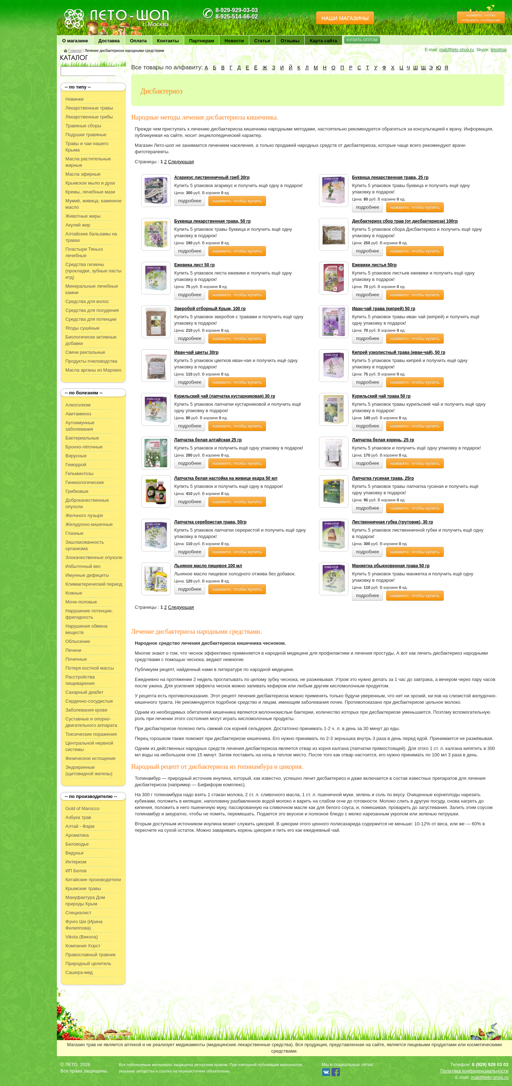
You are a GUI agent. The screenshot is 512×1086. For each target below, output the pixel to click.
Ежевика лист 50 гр (194, 264)
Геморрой (75, 464)
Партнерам (201, 40)
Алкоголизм (77, 405)
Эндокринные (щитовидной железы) (88, 770)
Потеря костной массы (89, 668)
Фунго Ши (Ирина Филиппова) (83, 925)
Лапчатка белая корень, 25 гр (383, 439)
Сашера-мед (79, 972)
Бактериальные (82, 438)
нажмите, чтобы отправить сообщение (481, 17)
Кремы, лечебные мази (90, 192)
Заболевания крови (86, 710)
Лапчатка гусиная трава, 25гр (383, 478)
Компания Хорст (83, 945)
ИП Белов (76, 870)
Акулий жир (77, 225)
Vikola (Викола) (81, 936)
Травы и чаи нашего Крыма (86, 147)
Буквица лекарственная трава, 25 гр (390, 177)
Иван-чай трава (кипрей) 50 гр (383, 308)
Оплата (138, 40)
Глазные (74, 533)
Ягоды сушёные (82, 328)
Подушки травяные (85, 134)
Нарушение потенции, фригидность (89, 614)
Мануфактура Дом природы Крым (85, 900)
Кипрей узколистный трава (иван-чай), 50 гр (398, 352)
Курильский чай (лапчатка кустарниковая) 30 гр (224, 396)
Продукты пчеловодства (91, 361)
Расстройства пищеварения (80, 680)
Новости (234, 40)
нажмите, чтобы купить (237, 200)
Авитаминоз (78, 413)
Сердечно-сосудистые (89, 701)
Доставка (109, 40)
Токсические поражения (91, 734)
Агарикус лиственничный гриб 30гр (212, 177)
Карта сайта (323, 40)
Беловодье (77, 844)
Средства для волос (87, 301)
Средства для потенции (90, 319)
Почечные (76, 659)
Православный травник (90, 954)
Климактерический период (93, 584)
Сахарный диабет (84, 692)
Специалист (78, 912)
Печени (73, 650)
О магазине (75, 40)
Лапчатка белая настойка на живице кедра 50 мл (225, 478)
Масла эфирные (83, 174)
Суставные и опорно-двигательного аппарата (91, 722)
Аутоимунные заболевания (80, 426)
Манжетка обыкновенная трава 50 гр (391, 565)
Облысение (77, 641)
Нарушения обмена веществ (86, 629)
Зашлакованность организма (84, 545)
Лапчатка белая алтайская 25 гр (208, 439)
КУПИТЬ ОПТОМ (362, 40)
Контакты (168, 40)
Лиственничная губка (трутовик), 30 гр (392, 522)
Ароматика (77, 835)
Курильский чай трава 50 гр (381, 396)
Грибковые (77, 491)
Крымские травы (83, 888)
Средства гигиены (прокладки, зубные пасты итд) (93, 271)
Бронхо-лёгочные (84, 446)
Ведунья (74, 853)
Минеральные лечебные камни (91, 289)
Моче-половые (81, 602)
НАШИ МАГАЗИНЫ (345, 18)
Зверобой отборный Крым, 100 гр (210, 308)
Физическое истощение (90, 758)
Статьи (262, 40)
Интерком (75, 861)
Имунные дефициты (87, 575)
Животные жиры (83, 216)
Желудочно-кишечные (89, 524)
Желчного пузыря (84, 515)
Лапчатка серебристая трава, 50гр (210, 522)
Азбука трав (78, 817)
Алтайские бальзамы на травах (91, 237)
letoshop (499, 49)
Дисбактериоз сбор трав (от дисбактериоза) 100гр (405, 221)
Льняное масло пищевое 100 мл (208, 565)
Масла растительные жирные (88, 162)
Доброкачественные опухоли (87, 503)
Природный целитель (88, 963)
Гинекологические (84, 482)
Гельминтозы (79, 473)
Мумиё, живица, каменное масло (93, 204)
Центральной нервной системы (89, 746)
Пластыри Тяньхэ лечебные (84, 252)
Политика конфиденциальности (474, 1071)
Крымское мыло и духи (90, 183)
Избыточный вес (83, 566)
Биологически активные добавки (91, 340)
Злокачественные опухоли (93, 557)
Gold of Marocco (82, 808)
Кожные (73, 593)
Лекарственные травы (89, 108)
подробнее (189, 200)
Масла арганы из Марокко (93, 370)
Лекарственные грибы (89, 116)
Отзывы (290, 40)
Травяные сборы (83, 125)
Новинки (74, 99)
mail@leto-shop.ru (456, 49)
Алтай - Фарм (79, 826)
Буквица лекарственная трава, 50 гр (212, 221)
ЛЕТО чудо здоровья (81, 11)
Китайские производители (93, 879)
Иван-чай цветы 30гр (196, 352)
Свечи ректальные (85, 352)
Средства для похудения (92, 310)
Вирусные (76, 455)
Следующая (181, 161)
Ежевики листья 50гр (374, 264)
